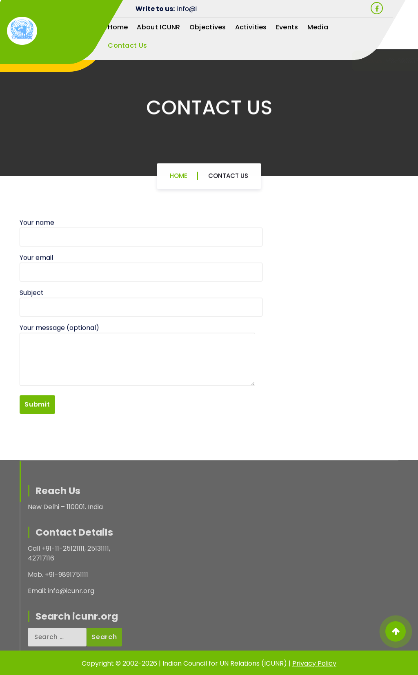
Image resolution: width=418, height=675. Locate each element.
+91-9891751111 (326, 61)
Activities (251, 27)
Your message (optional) (137, 380)
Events (287, 27)
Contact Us (127, 45)
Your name (141, 258)
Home (118, 27)
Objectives (207, 27)
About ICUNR (158, 27)
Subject (141, 328)
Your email (141, 293)
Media (318, 27)
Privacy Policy (314, 663)
